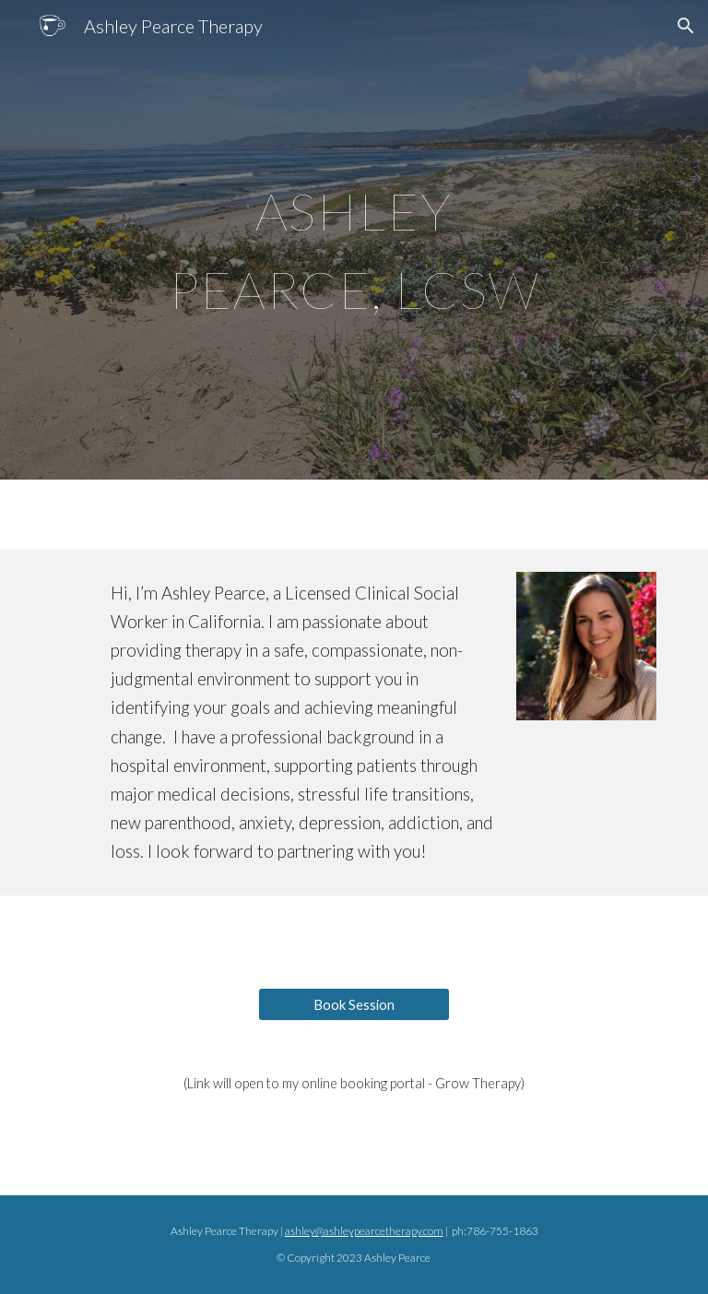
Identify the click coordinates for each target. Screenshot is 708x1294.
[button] (686, 26)
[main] (353, 240)
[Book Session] (353, 1004)
